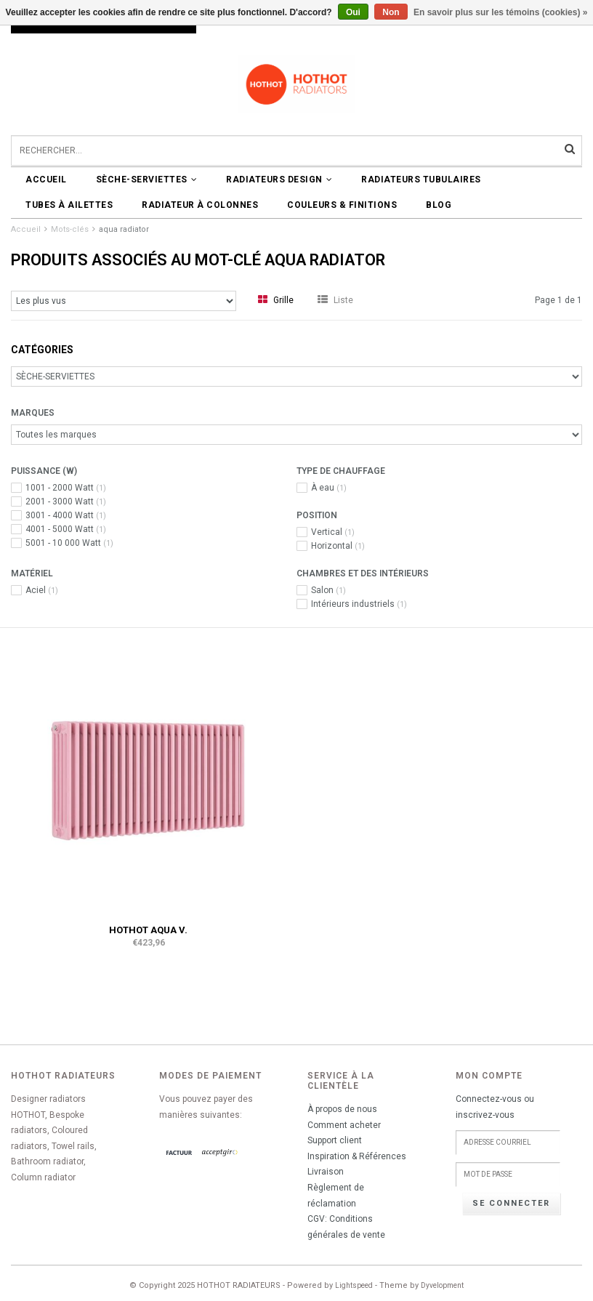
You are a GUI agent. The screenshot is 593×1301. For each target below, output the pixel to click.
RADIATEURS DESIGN (279, 179)
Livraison (325, 1172)
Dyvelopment (442, 1285)
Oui (353, 12)
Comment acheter (344, 1125)
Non (390, 12)
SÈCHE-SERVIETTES (147, 179)
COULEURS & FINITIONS (342, 205)
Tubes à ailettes (69, 205)
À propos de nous (342, 1109)
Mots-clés (70, 229)
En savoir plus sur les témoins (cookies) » (500, 12)
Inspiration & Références (356, 1156)
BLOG (438, 205)
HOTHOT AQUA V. (148, 930)
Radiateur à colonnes (200, 205)
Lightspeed (354, 1285)
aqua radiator (124, 229)
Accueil (46, 179)
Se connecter (511, 1203)
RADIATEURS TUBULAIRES (421, 179)
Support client (334, 1140)
